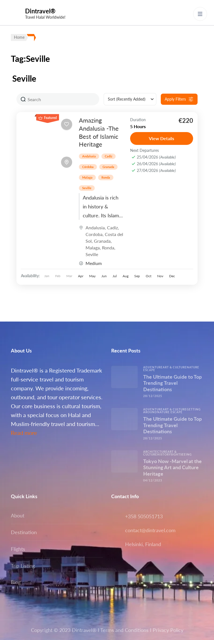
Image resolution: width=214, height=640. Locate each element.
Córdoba (88, 167)
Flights (18, 549)
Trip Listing (23, 566)
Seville (86, 188)
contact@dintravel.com (150, 530)
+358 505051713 (144, 516)
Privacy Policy (168, 630)
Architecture (155, 451)
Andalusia (89, 156)
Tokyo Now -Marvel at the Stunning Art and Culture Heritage (172, 467)
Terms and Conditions (124, 630)
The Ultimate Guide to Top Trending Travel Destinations (172, 383)
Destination (24, 532)
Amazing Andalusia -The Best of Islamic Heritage (99, 132)
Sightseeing (181, 454)
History (164, 454)
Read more (24, 432)
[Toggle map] (66, 162)
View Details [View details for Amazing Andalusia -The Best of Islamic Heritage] (161, 138)
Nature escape (170, 412)
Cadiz (108, 156)
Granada (108, 167)
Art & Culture (175, 367)
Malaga (87, 177)
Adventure (153, 367)
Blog (16, 582)
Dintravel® (40, 11)
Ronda (105, 177)
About (17, 515)
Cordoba (94, 234)
